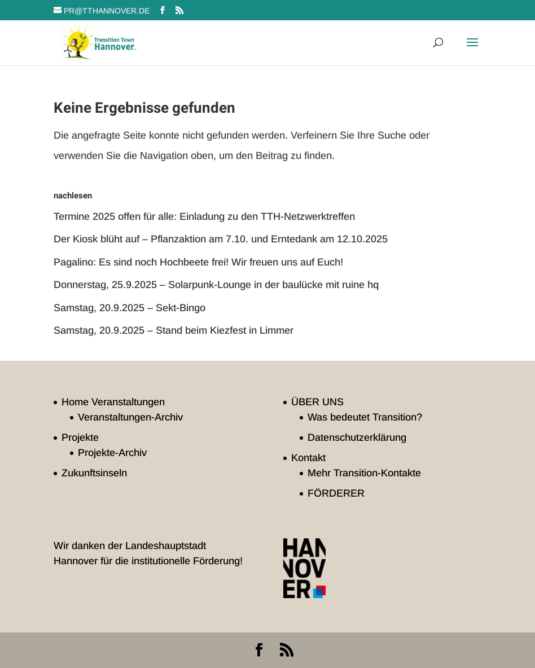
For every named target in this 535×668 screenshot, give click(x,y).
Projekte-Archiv (112, 452)
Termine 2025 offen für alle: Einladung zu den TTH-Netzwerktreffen (204, 216)
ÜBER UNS (317, 402)
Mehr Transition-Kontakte (364, 473)
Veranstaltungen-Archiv (130, 417)
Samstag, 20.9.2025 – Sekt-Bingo (129, 307)
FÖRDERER (336, 493)
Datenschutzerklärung (357, 437)
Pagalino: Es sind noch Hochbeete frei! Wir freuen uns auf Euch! (198, 262)
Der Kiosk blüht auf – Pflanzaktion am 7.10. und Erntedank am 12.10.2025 (221, 239)
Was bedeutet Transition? (365, 417)
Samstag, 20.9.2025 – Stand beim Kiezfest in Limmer (173, 330)
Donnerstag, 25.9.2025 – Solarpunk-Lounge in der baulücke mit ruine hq (216, 284)
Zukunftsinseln (94, 473)
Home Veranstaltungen (113, 402)
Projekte (80, 437)
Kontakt (308, 457)
